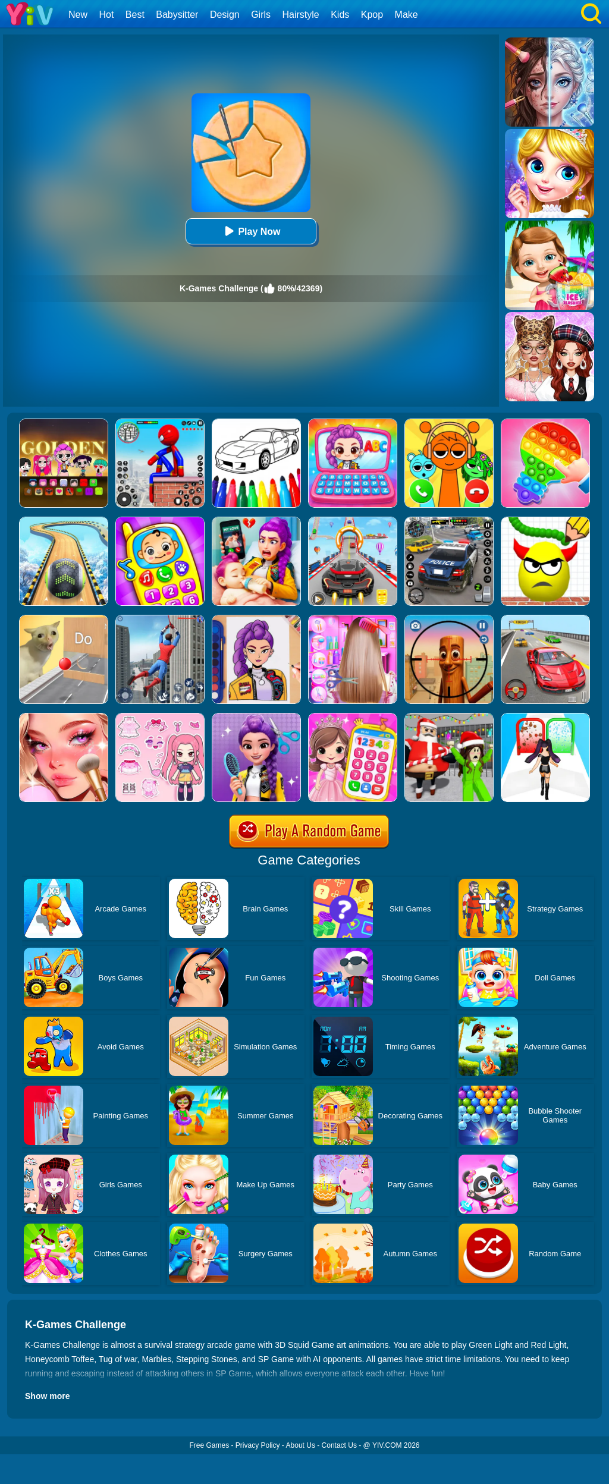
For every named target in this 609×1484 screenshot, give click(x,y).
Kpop (372, 15)
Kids (340, 15)
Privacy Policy (258, 1445)
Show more (47, 1396)
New (77, 15)
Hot (106, 15)
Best (135, 15)
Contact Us (339, 1445)
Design (225, 15)
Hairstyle (300, 15)
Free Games (209, 1445)
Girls (261, 15)
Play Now (250, 231)
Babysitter (177, 15)
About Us (300, 1445)
